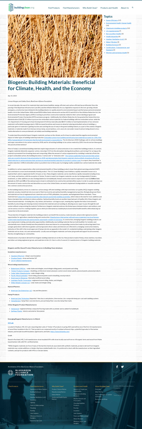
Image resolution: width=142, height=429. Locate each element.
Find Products (54, 8)
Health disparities (112, 36)
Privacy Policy (118, 391)
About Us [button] (125, 8)
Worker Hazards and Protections (80, 399)
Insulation (33, 400)
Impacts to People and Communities (80, 390)
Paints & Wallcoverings (37, 405)
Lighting (32, 402)
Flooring (32, 394)
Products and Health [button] (109, 8)
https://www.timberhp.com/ (60, 331)
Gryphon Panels (16, 258)
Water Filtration (111, 42)
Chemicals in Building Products (80, 395)
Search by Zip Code (36, 421)
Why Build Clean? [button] (90, 8)
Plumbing (33, 408)
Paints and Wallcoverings (81, 416)
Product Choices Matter (59, 389)
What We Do (99, 392)
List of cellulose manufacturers (21, 260)
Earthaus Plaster (16, 311)
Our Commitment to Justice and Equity (103, 395)
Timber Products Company (20, 271)
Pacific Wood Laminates (19, 275)
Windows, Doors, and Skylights (80, 422)
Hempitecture (16, 301)
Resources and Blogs (101, 399)
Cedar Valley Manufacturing (20, 273)
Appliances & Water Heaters (38, 389)
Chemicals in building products (116, 28)
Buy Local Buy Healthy (113, 34)
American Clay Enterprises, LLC (21, 290)
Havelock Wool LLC (17, 256)
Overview (98, 389)
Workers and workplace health (116, 53)
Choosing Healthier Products (79, 404)
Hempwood (15, 309)
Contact (97, 402)
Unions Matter (56, 394)
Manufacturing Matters (59, 392)
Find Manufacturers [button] (71, 8)
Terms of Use (117, 395)
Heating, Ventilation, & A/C (115, 39)
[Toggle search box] (132, 7)
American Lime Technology (20, 298)
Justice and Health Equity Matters (59, 398)
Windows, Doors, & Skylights (36, 417)
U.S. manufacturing (112, 31)
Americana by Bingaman (19, 278)
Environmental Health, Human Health (118, 23)
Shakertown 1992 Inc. (18, 268)
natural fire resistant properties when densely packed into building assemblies (44, 197)
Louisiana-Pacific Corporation (21, 280)
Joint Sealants (34, 413)
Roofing (32, 410)
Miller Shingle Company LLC (20, 283)
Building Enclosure (112, 45)
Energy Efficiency (112, 20)
